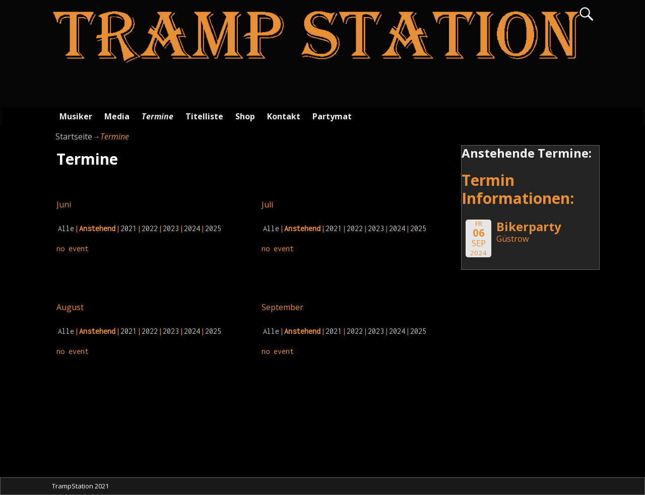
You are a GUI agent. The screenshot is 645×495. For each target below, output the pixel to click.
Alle (66, 228)
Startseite (73, 136)
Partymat (332, 116)
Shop (245, 116)
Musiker (75, 116)
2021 (128, 228)
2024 (192, 228)
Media (117, 116)
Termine (157, 116)
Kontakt (283, 116)
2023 (171, 228)
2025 (213, 228)
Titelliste (204, 116)
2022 (150, 228)
